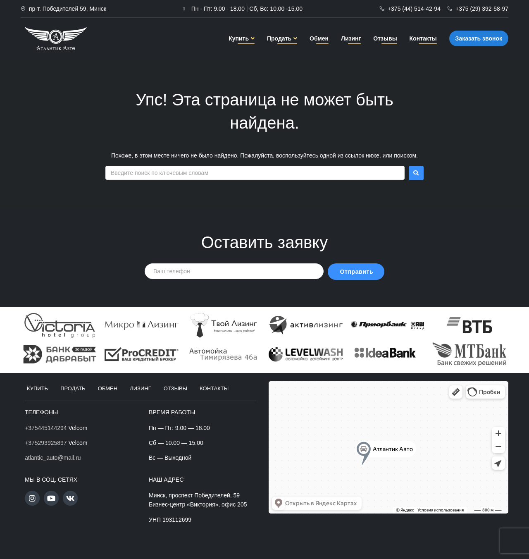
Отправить (357, 271)
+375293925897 (46, 443)
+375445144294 (46, 428)
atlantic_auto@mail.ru (53, 457)
